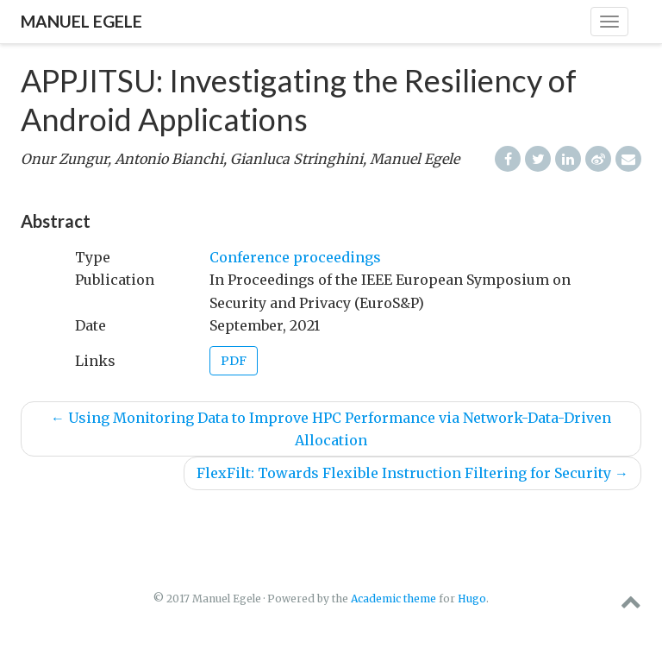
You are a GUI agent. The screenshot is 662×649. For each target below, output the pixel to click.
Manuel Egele (81, 21)
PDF (234, 361)
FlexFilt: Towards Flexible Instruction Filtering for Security (412, 473)
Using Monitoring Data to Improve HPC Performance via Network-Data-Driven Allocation (331, 429)
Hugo (472, 598)
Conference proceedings (295, 257)
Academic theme (393, 598)
